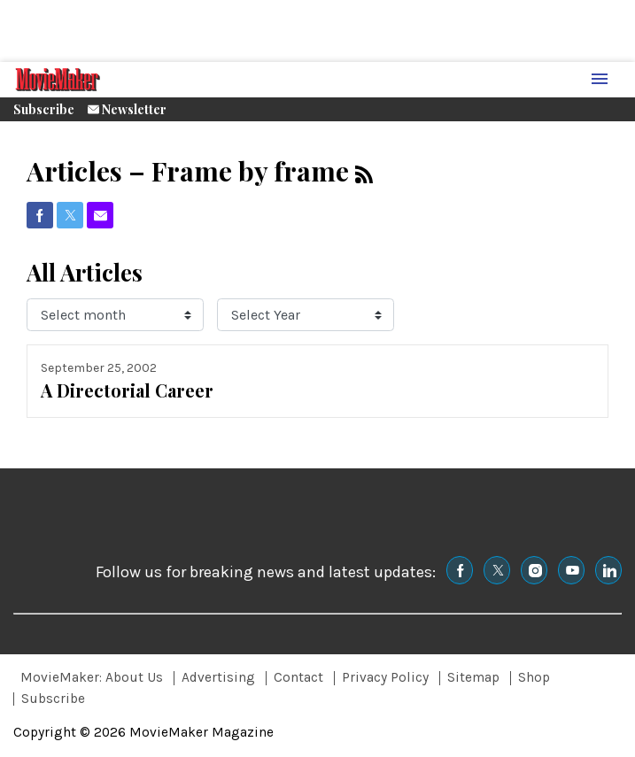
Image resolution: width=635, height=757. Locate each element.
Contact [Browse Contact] (298, 677)
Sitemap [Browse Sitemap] (473, 677)
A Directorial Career (127, 390)
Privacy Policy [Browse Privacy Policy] (385, 677)
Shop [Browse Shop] (534, 677)
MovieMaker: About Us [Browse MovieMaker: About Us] (91, 677)
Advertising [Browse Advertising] (218, 677)
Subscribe (43, 109)
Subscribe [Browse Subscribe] (53, 699)
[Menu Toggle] (599, 80)
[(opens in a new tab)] (40, 215)
